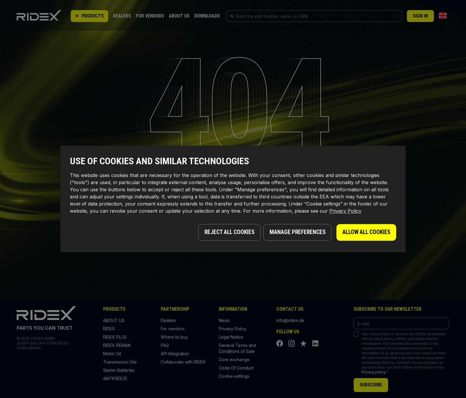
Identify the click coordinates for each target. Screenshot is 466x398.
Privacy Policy (345, 212)
